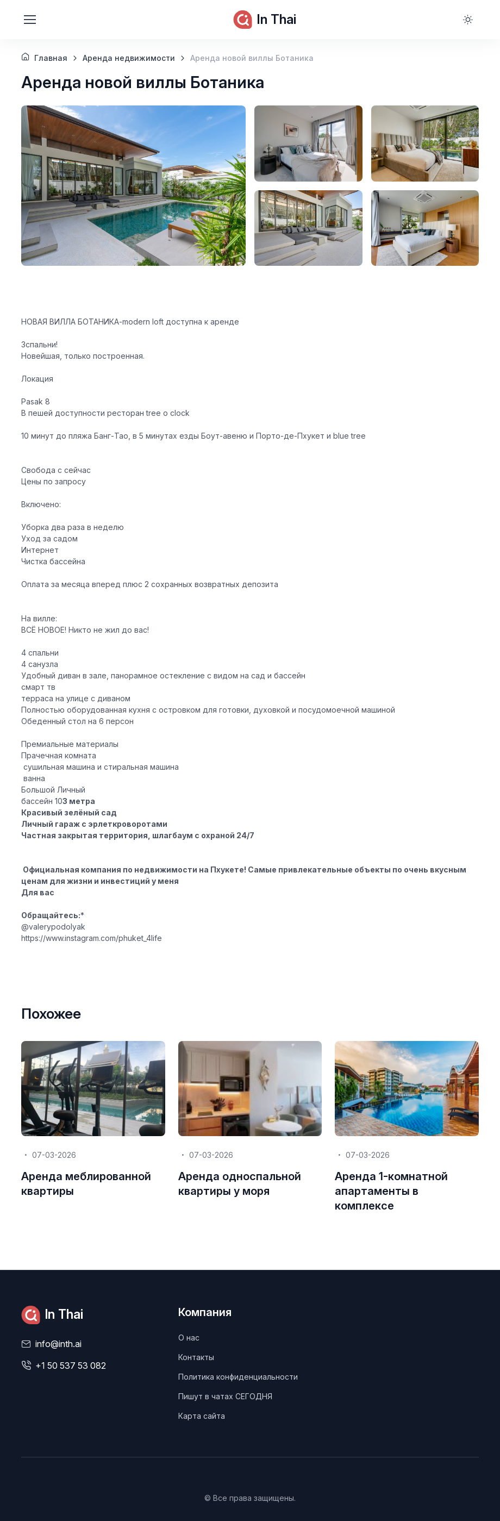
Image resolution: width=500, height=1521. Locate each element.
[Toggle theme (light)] (468, 19)
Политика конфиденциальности (238, 1376)
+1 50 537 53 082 (70, 1365)
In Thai (264, 19)
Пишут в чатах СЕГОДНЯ (225, 1396)
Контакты (196, 1357)
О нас (188, 1337)
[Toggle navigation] (29, 19)
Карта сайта (201, 1415)
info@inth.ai (58, 1343)
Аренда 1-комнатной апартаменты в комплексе (391, 1191)
